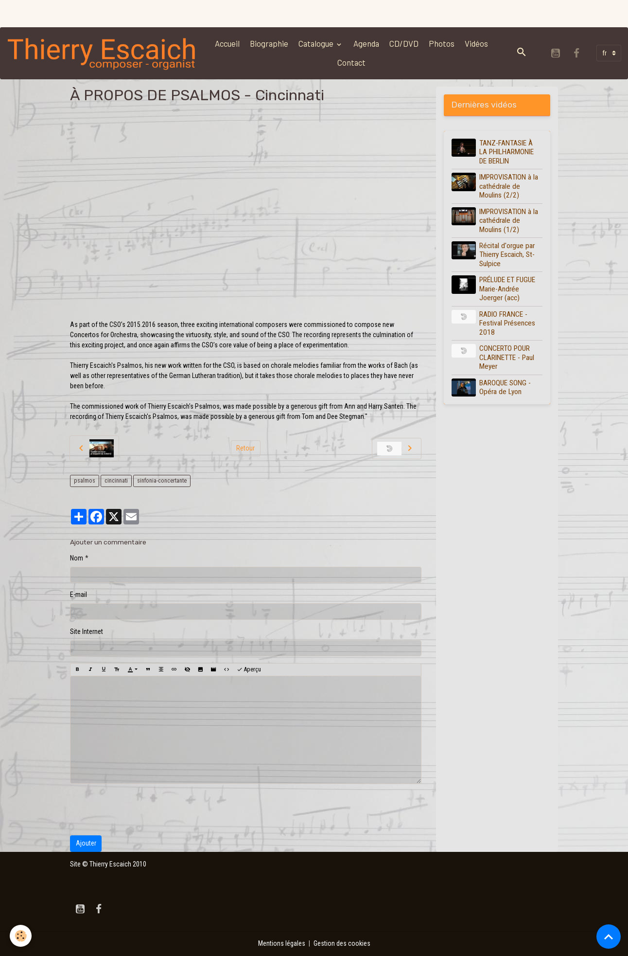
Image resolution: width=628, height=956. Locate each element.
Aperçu (249, 669)
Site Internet (86, 631)
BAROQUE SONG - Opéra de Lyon (505, 387)
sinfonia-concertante (162, 480)
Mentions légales (281, 943)
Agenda (366, 43)
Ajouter (86, 843)
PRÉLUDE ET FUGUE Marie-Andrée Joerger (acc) (507, 288)
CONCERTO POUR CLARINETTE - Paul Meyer (506, 357)
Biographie (269, 43)
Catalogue (316, 43)
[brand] (102, 53)
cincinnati (116, 480)
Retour (245, 448)
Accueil (227, 43)
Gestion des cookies (342, 943)
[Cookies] (21, 936)
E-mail (78, 594)
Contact (351, 62)
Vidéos (476, 43)
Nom (76, 558)
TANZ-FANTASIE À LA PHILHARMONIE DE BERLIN (506, 152)
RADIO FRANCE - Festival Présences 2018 (507, 323)
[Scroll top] (608, 936)
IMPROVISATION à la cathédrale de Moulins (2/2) (508, 186)
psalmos (84, 480)
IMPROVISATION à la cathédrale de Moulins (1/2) (508, 220)
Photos (441, 43)
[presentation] (144, 810)
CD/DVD (404, 43)
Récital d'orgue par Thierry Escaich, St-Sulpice (507, 254)
